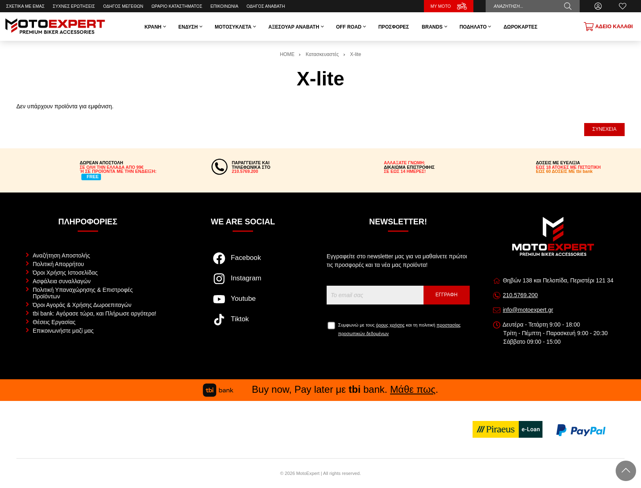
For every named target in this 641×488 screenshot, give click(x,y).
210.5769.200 (520, 295)
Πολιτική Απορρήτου (58, 264)
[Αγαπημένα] (622, 6)
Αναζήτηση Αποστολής (61, 255)
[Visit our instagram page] (243, 283)
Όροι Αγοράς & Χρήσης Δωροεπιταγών (82, 305)
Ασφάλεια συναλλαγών (62, 281)
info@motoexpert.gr (528, 310)
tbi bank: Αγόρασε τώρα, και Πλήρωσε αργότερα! (94, 313)
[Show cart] (608, 26)
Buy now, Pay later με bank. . (320, 389)
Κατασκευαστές (322, 54)
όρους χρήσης (390, 324)
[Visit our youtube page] (243, 303)
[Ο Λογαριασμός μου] (598, 6)
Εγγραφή (446, 295)
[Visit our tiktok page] (243, 323)
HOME (287, 54)
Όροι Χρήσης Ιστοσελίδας (65, 272)
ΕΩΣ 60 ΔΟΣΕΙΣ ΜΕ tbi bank (564, 171)
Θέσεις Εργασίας (54, 322)
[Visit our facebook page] (243, 262)
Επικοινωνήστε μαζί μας (63, 330)
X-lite (355, 54)
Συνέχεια (604, 129)
